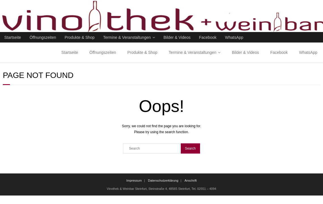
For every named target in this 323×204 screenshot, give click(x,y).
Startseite (12, 37)
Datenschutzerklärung (163, 180)
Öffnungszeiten (42, 37)
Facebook (207, 37)
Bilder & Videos (176, 37)
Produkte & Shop (80, 37)
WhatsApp (234, 37)
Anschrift (190, 180)
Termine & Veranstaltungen (127, 37)
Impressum (134, 180)
